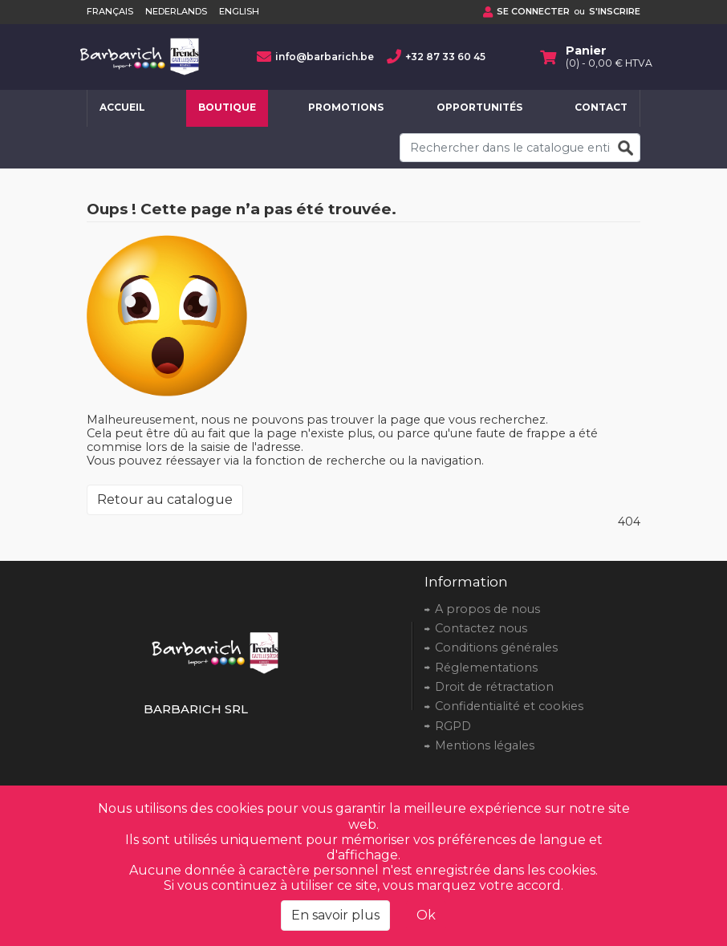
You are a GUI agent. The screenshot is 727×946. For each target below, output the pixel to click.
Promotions (346, 107)
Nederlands (176, 11)
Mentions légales (484, 745)
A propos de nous (487, 609)
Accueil (122, 107)
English (239, 11)
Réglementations (486, 667)
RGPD (453, 726)
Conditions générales (496, 647)
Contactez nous (481, 628)
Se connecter (533, 11)
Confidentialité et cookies (509, 706)
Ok (426, 915)
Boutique (227, 107)
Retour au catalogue (165, 499)
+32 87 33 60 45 (445, 57)
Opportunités (479, 107)
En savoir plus (335, 915)
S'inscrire (614, 11)
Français (110, 11)
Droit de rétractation (494, 687)
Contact (601, 107)
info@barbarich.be (324, 57)
